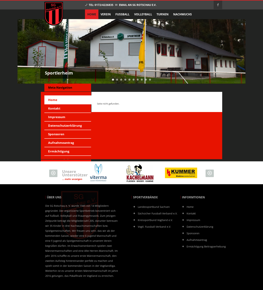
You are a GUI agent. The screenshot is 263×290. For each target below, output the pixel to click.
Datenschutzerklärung (65, 125)
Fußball (122, 14)
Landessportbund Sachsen (154, 207)
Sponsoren (56, 134)
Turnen (163, 14)
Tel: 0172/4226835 (99, 5)
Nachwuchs (182, 14)
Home (52, 100)
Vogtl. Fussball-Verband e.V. (154, 226)
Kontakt (54, 108)
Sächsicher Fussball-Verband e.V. (157, 213)
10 (150, 80)
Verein (106, 14)
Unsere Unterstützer (75, 175)
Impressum (56, 117)
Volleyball (143, 14)
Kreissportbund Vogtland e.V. (155, 220)
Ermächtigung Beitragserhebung (61, 152)
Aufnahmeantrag (61, 143)
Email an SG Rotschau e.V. (135, 5)
